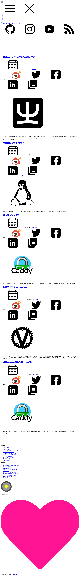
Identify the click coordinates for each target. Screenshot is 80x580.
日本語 (15, 23)
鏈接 (2, 19)
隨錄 (2, 15)
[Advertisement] (40, 45)
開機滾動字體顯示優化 (13, 143)
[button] (6, 433)
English (12, 23)
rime (35, 69)
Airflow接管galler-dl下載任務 (9, 453)
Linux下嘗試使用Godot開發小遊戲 (10, 450)
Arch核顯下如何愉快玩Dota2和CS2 (11, 456)
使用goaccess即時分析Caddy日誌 (18, 362)
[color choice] (1, 34)
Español (19, 23)
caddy (33, 374)
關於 (2, 20)
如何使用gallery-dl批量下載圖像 (10, 454)
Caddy (33, 227)
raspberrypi (36, 299)
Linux (36, 227)
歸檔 (2, 18)
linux (33, 69)
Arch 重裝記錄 (6, 460)
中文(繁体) (8, 23)
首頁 (2, 14)
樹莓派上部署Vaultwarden (15, 287)
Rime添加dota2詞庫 (7, 458)
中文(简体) (3, 23)
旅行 (2, 16)
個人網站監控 (6, 471)
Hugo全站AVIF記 (7, 449)
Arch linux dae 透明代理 (8, 452)
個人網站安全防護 (11, 215)
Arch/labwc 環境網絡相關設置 (9, 457)
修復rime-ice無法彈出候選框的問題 (19, 57)
